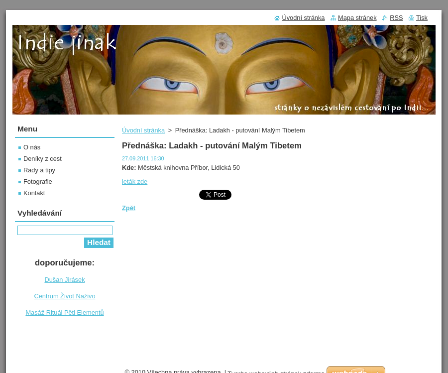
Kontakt (34, 193)
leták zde (134, 181)
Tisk (422, 17)
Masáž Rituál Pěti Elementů (64, 312)
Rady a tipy (39, 170)
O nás (31, 147)
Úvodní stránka (143, 130)
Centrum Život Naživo (64, 296)
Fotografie (37, 181)
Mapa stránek (357, 17)
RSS (396, 17)
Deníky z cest (42, 158)
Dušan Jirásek (64, 279)
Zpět (128, 208)
